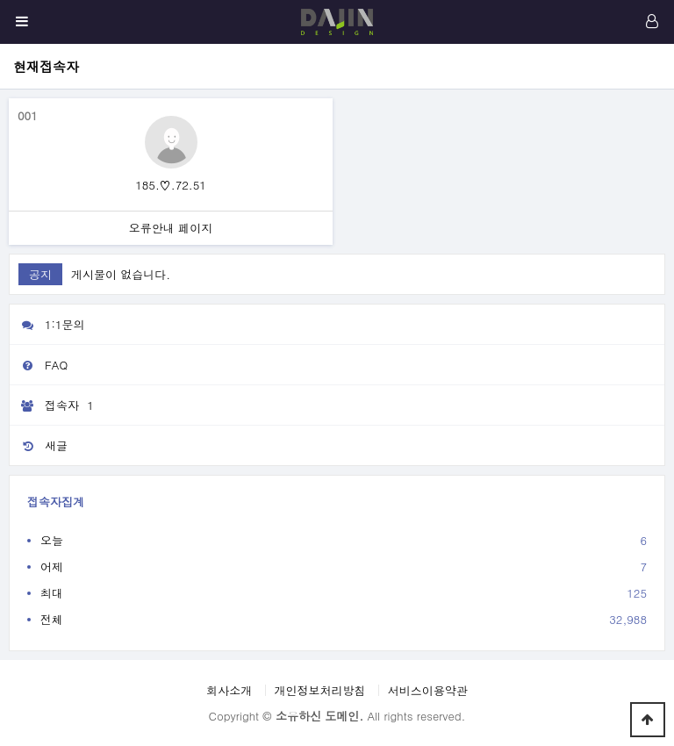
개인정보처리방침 (320, 690)
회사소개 (229, 690)
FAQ (39, 364)
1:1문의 (47, 324)
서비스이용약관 (428, 690)
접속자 (54, 405)
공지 (40, 274)
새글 (39, 445)
